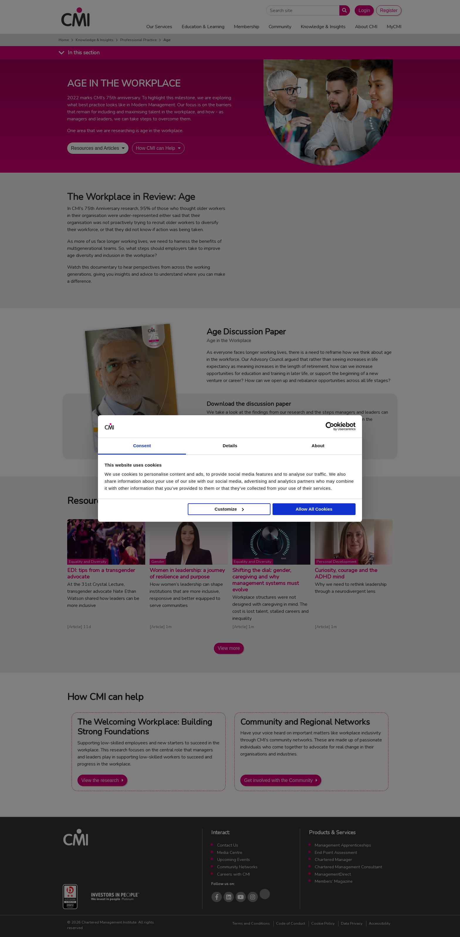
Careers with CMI (233, 874)
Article (75, 627)
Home (64, 40)
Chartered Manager (333, 859)
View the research (100, 780)
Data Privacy (352, 923)
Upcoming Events (233, 859)
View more (229, 648)
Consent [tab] (142, 445)
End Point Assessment (336, 852)
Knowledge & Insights (95, 40)
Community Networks (237, 867)
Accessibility (379, 923)
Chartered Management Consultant (348, 867)
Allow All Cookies (314, 509)
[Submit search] (343, 10)
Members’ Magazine (334, 881)
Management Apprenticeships (343, 845)
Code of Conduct (290, 923)
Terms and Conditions (251, 923)
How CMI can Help (155, 148)
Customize (229, 509)
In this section (83, 52)
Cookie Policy (323, 923)
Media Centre (229, 852)
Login (364, 10)
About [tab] (318, 445)
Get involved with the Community (278, 780)
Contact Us (227, 845)
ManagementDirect (333, 874)
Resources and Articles (95, 148)
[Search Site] (302, 10)
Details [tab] (230, 445)
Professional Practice (138, 40)
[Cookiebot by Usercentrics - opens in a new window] (330, 426)
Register (389, 10)
